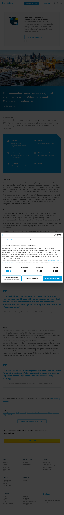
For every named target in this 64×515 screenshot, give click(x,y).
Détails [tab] (32, 240)
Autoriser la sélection (32, 278)
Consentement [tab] (11, 240)
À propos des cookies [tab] (53, 240)
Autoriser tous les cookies (52, 278)
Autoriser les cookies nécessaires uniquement (11, 278)
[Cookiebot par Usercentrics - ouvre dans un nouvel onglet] (55, 235)
